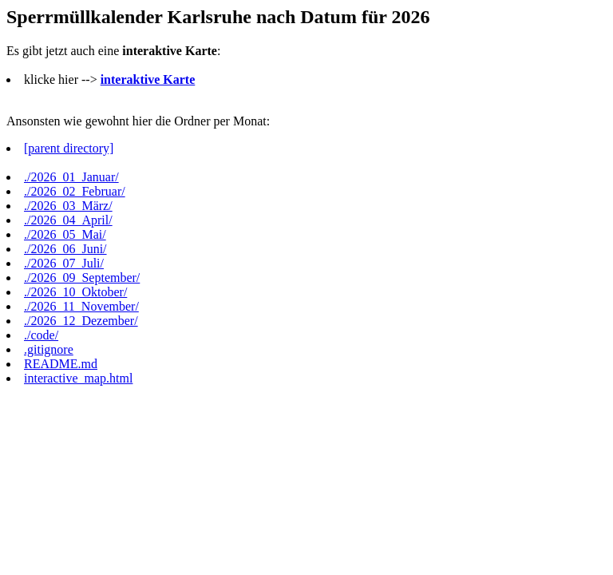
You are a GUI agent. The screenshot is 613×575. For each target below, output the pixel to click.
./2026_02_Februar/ (74, 191)
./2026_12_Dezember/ (81, 320)
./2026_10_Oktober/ (75, 292)
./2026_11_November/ (81, 306)
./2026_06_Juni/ (65, 249)
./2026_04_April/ (68, 220)
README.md (60, 364)
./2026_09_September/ (82, 277)
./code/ (41, 335)
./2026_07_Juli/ (64, 263)
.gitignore (48, 349)
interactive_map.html (78, 378)
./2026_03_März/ (68, 205)
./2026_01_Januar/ (71, 177)
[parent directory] (68, 148)
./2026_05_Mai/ (65, 234)
